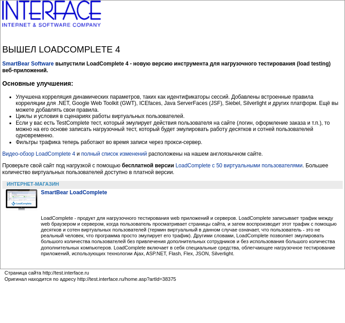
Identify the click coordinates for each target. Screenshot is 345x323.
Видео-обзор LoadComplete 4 (38, 154)
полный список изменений (114, 154)
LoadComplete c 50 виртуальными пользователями (239, 165)
